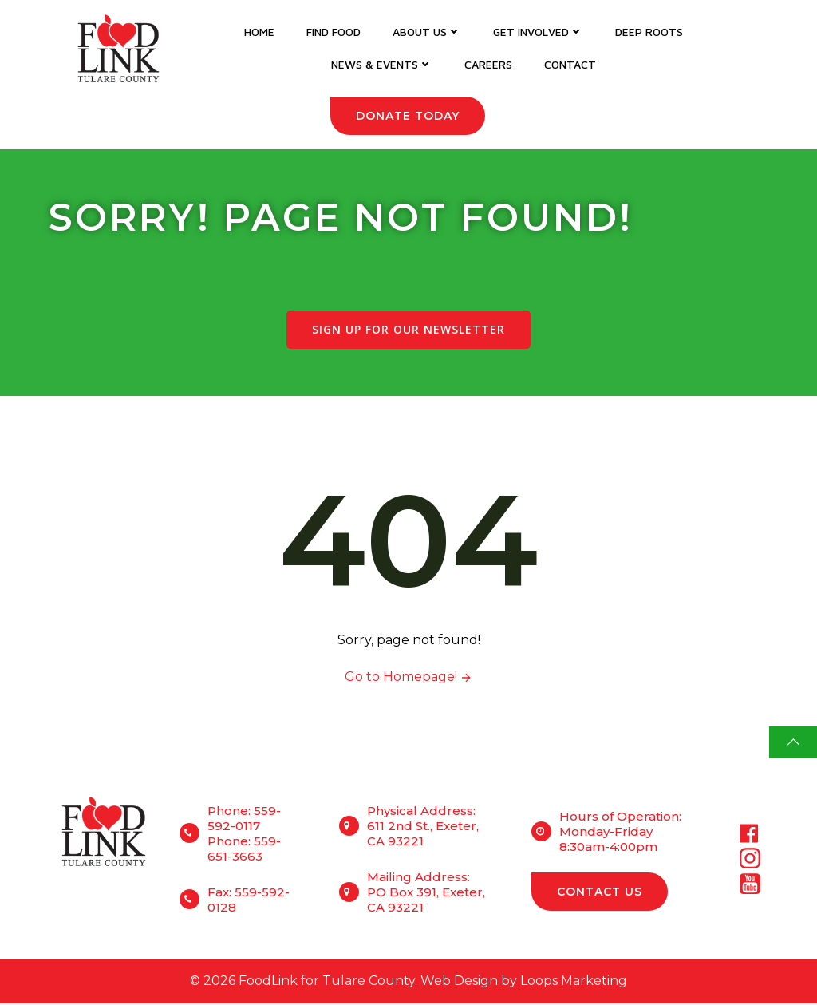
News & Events (381, 64)
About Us (427, 31)
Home (259, 31)
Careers (488, 64)
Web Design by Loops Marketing (523, 982)
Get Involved (538, 31)
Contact (570, 64)
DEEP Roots (649, 31)
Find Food (333, 31)
